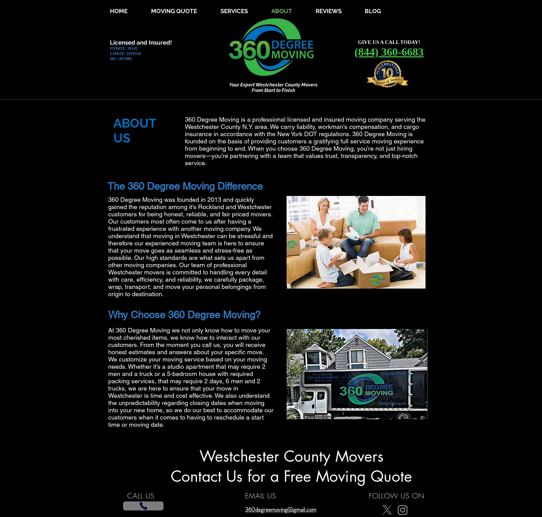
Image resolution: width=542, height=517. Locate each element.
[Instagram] (402, 509)
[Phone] (143, 505)
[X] (387, 509)
